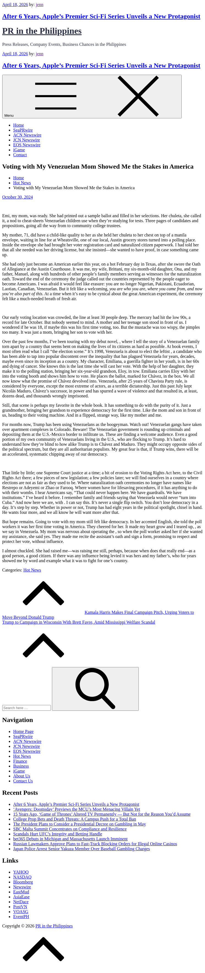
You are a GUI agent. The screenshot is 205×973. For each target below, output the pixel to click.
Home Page (23, 731)
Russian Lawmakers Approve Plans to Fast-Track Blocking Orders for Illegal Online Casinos (95, 843)
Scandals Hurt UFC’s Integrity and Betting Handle (57, 834)
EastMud (21, 892)
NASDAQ (22, 877)
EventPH (21, 916)
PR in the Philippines (42, 31)
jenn (39, 4)
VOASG (20, 911)
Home (18, 125)
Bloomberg (23, 882)
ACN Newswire (27, 135)
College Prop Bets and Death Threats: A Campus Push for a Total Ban (74, 819)
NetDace (21, 901)
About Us (21, 776)
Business (21, 766)
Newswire (22, 887)
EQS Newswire (26, 145)
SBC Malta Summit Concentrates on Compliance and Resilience (70, 829)
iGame (19, 149)
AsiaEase (21, 896)
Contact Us (23, 781)
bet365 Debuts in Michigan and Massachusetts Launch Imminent (70, 839)
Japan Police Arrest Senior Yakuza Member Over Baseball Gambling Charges (81, 848)
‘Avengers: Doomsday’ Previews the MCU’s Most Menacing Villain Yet (76, 809)
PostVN (20, 906)
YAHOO (21, 872)
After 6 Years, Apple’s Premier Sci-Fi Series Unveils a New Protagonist (101, 16)
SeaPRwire (23, 130)
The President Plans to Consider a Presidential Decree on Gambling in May (79, 824)
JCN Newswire (26, 140)
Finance (20, 761)
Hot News (32, 570)
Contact (20, 154)
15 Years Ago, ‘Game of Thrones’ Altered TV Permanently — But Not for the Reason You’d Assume (101, 814)
